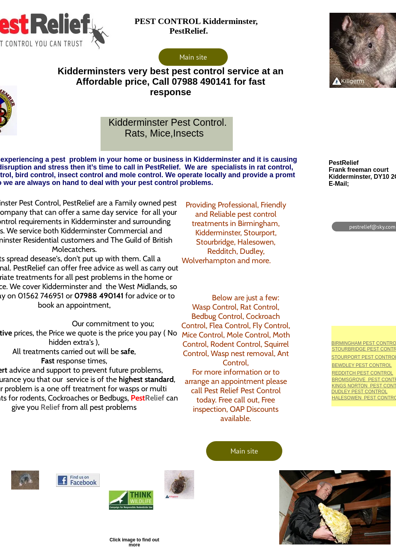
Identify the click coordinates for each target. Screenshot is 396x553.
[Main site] (193, 57)
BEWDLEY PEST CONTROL (362, 365)
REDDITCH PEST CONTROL (362, 373)
